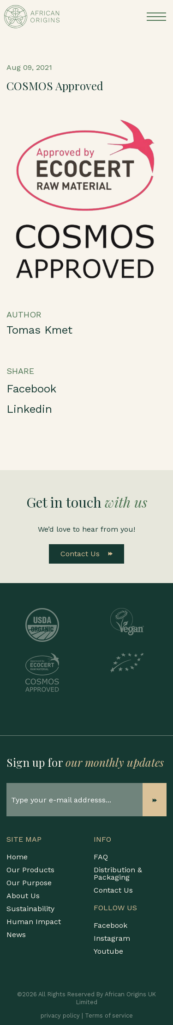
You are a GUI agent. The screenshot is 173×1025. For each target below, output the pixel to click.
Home (17, 856)
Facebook (31, 388)
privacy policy (60, 1015)
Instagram (112, 938)
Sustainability (30, 908)
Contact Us (86, 553)
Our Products (30, 869)
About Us (23, 895)
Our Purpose (29, 882)
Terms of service (109, 1015)
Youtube (108, 951)
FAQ (101, 856)
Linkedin (29, 409)
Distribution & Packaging (118, 873)
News (16, 934)
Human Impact (33, 921)
